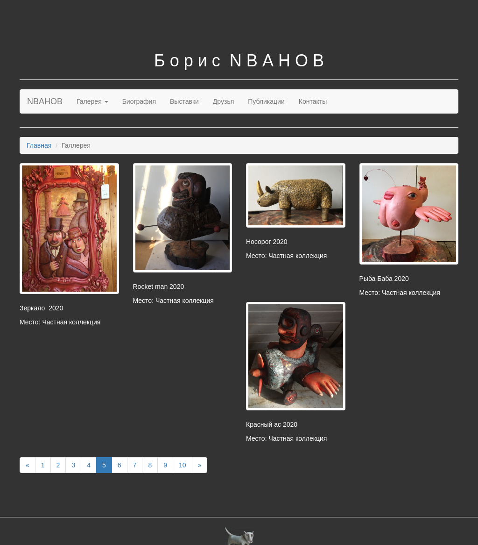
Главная (39, 145)
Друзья (223, 101)
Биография (139, 101)
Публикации (266, 101)
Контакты (313, 101)
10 (182, 465)
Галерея (92, 101)
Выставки (184, 101)
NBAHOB (45, 101)
